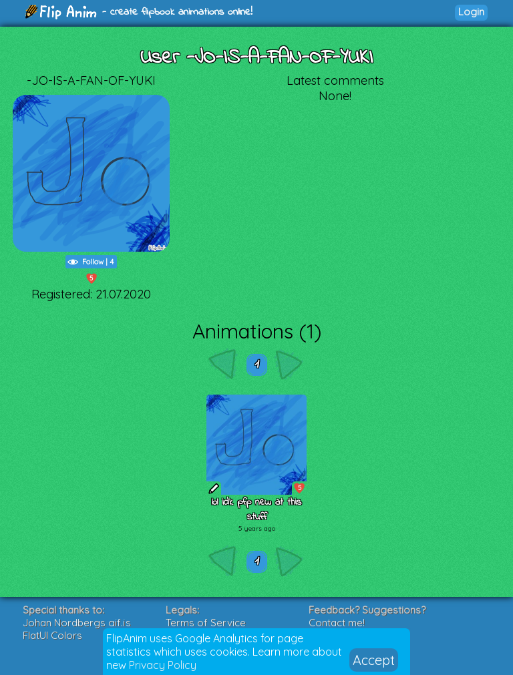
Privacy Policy (162, 665)
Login (471, 11)
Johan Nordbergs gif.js (77, 622)
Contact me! (337, 622)
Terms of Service (206, 622)
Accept (374, 660)
